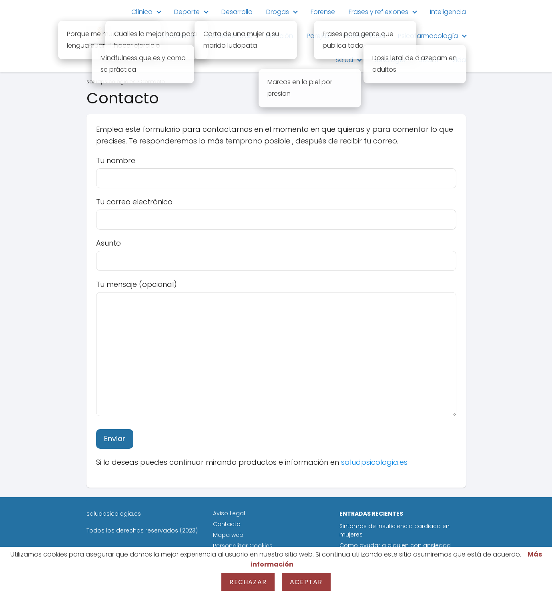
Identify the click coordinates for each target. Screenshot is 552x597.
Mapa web (228, 535)
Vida (459, 60)
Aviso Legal (229, 513)
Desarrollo (237, 11)
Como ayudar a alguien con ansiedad (395, 545)
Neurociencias (230, 35)
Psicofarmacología (428, 35)
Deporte (187, 11)
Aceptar (306, 582)
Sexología (390, 60)
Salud (344, 60)
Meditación (168, 35)
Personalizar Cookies (243, 546)
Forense (323, 11)
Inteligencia (448, 11)
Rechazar (248, 582)
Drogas (277, 11)
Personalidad (363, 35)
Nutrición (279, 35)
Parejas (318, 35)
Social (428, 60)
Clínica (142, 11)
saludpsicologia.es (374, 462)
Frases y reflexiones (378, 11)
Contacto (227, 524)
